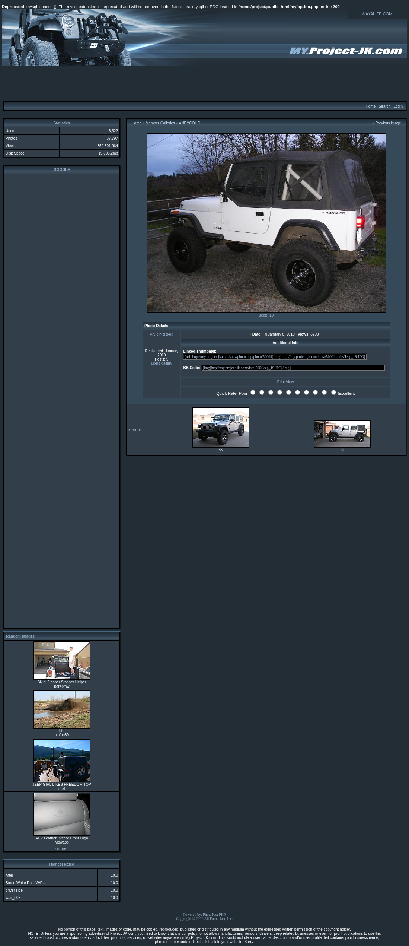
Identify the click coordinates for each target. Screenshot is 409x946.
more (61, 848)
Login (397, 106)
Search (384, 106)
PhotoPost (210, 914)
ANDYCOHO (190, 123)
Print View (285, 382)
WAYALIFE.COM (377, 14)
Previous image (388, 123)
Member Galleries (160, 123)
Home (370, 106)
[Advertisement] (204, 83)
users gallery (161, 363)
